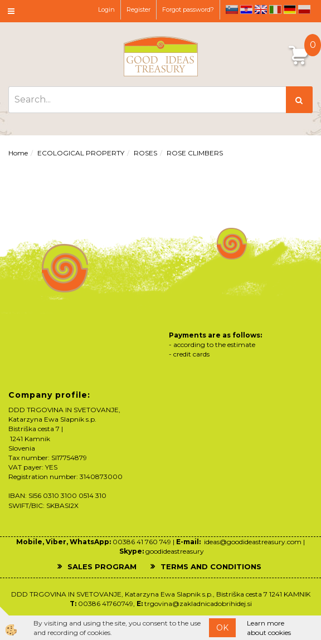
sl (232, 9)
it (275, 9)
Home (18, 153)
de (290, 9)
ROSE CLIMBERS (195, 153)
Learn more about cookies (269, 628)
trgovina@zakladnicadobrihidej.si (198, 603)
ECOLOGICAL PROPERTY (80, 153)
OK (222, 628)
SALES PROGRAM (102, 566)
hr (246, 9)
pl (304, 9)
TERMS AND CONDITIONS (210, 566)
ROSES (145, 153)
